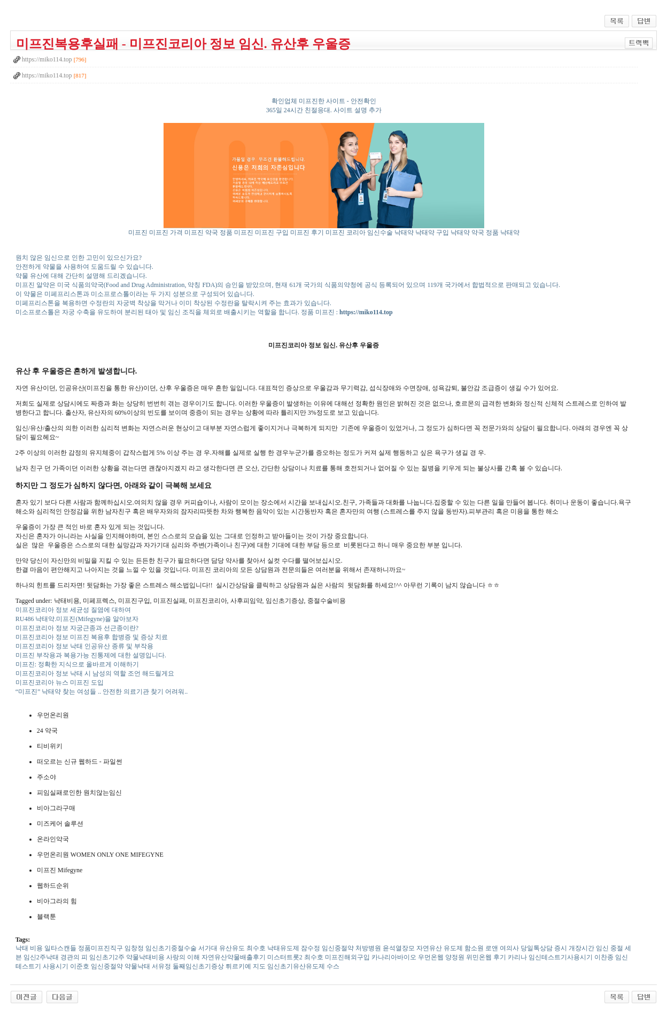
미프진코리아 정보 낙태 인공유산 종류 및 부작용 (84, 646)
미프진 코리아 (345, 232)
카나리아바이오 (393, 957)
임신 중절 (609, 948)
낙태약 (404, 232)
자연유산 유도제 (439, 948)
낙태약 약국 (467, 232)
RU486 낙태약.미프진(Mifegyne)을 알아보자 (76, 619)
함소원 (474, 948)
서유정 (161, 966)
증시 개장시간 (574, 948)
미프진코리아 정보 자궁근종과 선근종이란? (76, 628)
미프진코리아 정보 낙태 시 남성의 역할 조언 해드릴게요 (94, 673)
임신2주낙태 (41, 957)
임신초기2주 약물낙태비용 (127, 957)
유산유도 (232, 948)
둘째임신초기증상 (198, 966)
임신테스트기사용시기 (561, 957)
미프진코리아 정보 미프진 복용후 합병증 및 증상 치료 (91, 637)
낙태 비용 (29, 948)
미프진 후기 (307, 232)
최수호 (256, 948)
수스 (333, 966)
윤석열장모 (399, 948)
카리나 (517, 957)
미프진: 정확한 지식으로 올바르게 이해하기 (77, 664)
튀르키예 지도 (246, 966)
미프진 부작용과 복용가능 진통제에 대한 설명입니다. (90, 655)
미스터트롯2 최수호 (295, 957)
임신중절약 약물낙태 (120, 966)
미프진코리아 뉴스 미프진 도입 (59, 682)
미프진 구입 (272, 232)
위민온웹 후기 (486, 957)
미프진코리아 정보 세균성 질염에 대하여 (73, 610)
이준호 (79, 966)
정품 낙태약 (502, 232)
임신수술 (380, 232)
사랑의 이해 (183, 957)
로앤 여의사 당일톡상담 (519, 948)
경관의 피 (74, 957)
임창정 (134, 948)
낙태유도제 (283, 948)
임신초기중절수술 (171, 948)
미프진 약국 (201, 232)
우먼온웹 (431, 957)
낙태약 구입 (432, 232)
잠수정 (310, 948)
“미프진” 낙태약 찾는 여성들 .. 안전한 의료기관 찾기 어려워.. (101, 691)
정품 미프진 (236, 232)
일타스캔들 (60, 948)
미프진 (138, 232)
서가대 (208, 948)
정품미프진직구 (100, 948)
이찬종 (604, 957)
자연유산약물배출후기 (233, 957)
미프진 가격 (166, 232)
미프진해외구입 (347, 957)
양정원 (454, 957)
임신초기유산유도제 (296, 966)
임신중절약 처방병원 (351, 948)
